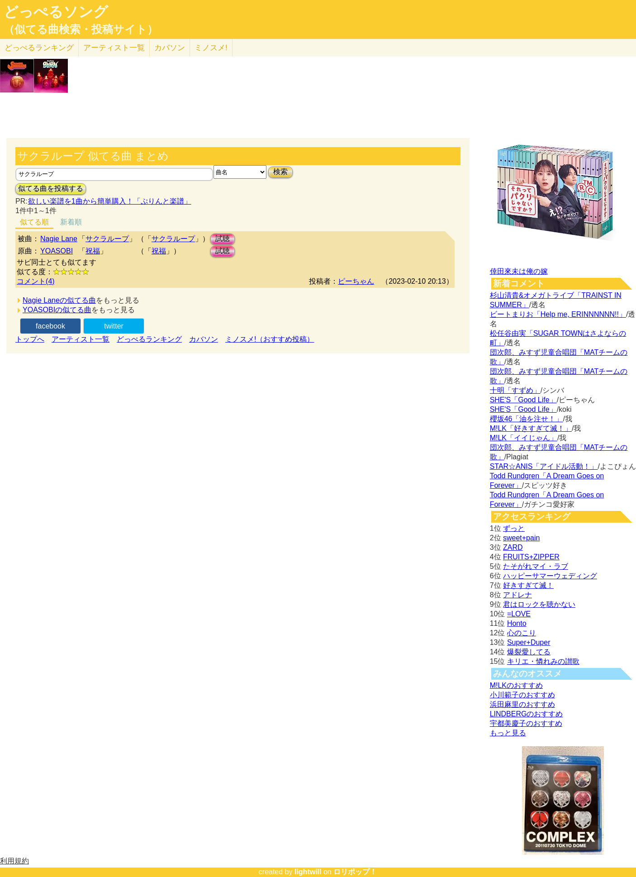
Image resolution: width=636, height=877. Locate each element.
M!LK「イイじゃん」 (523, 438)
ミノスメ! (211, 47)
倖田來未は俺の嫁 (519, 271)
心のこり (521, 633)
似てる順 (34, 222)
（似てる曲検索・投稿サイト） (81, 29)
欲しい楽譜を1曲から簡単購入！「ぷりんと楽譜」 (109, 201)
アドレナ (517, 595)
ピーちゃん (356, 281)
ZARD (513, 547)
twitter (113, 326)
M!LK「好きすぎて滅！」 (531, 428)
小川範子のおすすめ (522, 695)
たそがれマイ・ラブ (535, 566)
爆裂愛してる (529, 652)
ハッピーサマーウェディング (550, 576)
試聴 (222, 239)
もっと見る (508, 733)
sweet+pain (521, 538)
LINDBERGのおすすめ (526, 714)
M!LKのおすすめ (516, 685)
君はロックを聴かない (539, 604)
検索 (280, 172)
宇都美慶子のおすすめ (526, 723)
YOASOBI (56, 251)
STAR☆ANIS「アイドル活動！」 (544, 466)
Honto (517, 623)
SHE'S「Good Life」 (523, 400)
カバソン (169, 47)
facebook (50, 326)
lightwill (308, 872)
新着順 (71, 222)
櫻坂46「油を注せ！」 (526, 419)
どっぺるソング (56, 12)
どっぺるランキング (149, 339)
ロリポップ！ (355, 872)
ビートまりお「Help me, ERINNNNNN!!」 (558, 314)
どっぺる (39, 47)
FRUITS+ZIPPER (531, 557)
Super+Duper (529, 642)
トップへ (29, 339)
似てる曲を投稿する (50, 188)
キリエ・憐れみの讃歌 (543, 661)
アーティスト (114, 47)
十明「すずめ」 (515, 390)
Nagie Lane (58, 239)
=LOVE (519, 614)
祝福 (92, 251)
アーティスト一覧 (80, 339)
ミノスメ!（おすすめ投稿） (269, 339)
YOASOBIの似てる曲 (57, 310)
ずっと (514, 528)
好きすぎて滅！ (528, 585)
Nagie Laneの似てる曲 (59, 300)
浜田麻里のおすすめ (522, 704)
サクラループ (107, 239)
